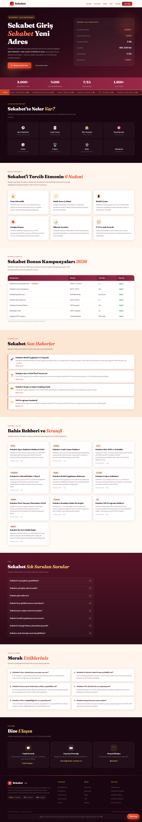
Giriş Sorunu (115, 787)
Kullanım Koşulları (117, 799)
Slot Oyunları (62, 799)
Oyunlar (88, 4)
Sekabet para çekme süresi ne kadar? (51, 612)
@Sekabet (114, 763)
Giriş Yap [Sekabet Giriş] (133, 816)
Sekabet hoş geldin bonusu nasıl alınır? (51, 605)
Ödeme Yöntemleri (117, 791)
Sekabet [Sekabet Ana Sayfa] (18, 4)
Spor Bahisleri (62, 787)
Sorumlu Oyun (116, 802)
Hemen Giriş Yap (19, 65)
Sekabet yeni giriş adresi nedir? (51, 590)
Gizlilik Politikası (116, 795)
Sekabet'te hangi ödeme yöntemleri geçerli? (51, 627)
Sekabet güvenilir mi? (51, 597)
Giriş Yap (127, 4)
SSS (111, 4)
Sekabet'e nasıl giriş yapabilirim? (51, 582)
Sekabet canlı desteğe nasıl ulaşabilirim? (51, 635)
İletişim (118, 4)
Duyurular (87, 791)
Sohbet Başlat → (28, 765)
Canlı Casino (62, 795)
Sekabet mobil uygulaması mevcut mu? (51, 620)
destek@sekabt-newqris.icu (71, 763)
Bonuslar (97, 4)
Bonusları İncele (42, 65)
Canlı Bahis (62, 791)
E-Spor (60, 802)
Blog (105, 4)
